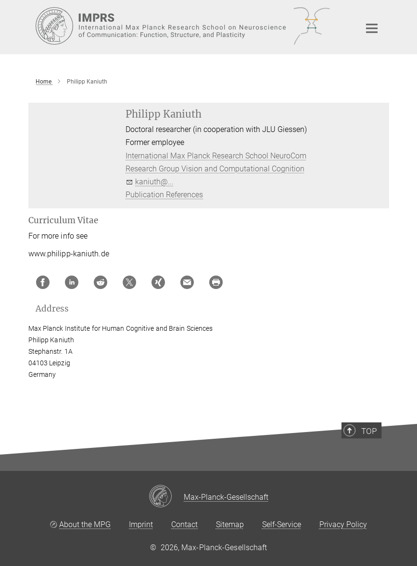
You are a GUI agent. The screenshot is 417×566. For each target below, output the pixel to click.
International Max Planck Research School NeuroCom (216, 155)
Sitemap (230, 524)
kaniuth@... (154, 181)
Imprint (141, 524)
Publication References (164, 194)
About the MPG (85, 524)
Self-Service (281, 524)
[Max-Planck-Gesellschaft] (166, 496)
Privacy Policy (343, 524)
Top (373, 449)
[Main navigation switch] (371, 28)
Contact (184, 524)
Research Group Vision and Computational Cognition (215, 168)
